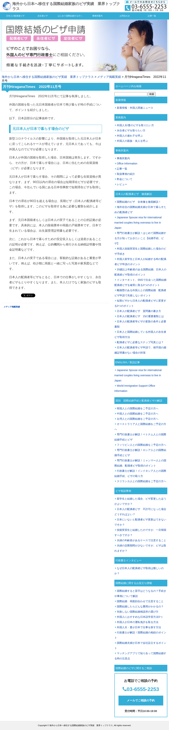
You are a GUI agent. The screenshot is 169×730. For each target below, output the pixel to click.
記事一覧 (152, 16)
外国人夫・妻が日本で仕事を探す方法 (139, 627)
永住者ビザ (43, 16)
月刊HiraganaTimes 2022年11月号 (32, 87)
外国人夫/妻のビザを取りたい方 (135, 125)
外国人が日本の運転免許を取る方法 (137, 622)
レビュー (122, 184)
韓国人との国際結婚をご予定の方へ (137, 408)
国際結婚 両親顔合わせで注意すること (140, 601)
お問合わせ (125, 16)
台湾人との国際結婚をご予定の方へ (137, 418)
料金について (124, 179)
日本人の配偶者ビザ (15, 16)
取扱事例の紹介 (126, 173)
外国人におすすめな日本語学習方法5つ (139, 616)
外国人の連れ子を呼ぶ (130, 135)
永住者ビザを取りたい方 (131, 130)
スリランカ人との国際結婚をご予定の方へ (141, 481)
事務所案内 (97, 16)
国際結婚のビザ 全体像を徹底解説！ (139, 201)
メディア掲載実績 (109, 76)
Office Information (127, 163)
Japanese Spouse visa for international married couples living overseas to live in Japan (138, 222)
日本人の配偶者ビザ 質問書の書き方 (139, 311)
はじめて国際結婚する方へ (70, 16)
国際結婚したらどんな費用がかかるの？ (140, 606)
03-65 (133, 689)
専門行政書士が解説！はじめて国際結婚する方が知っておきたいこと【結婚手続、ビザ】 (140, 238)
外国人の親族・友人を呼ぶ (132, 140)
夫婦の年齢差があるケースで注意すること (141, 540)
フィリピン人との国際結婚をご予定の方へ (141, 444)
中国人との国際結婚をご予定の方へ (137, 413)
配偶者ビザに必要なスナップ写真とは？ (140, 342)
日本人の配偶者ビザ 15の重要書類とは (140, 316)
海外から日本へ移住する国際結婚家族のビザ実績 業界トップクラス (48, 76)
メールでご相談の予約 (141, 700)
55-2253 (149, 689)
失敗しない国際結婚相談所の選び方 (137, 611)
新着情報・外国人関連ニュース (135, 107)
